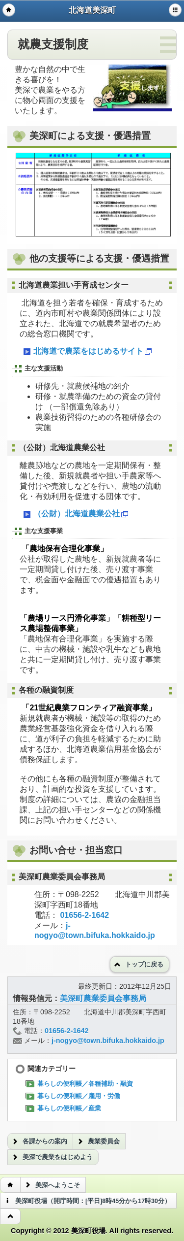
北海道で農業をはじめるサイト (87, 352)
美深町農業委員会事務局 (103, 998)
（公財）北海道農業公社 (75, 514)
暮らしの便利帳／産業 (65, 1108)
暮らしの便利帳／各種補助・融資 (81, 1083)
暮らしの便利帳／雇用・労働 (75, 1096)
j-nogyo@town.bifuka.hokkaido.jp (108, 1040)
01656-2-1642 (84, 915)
